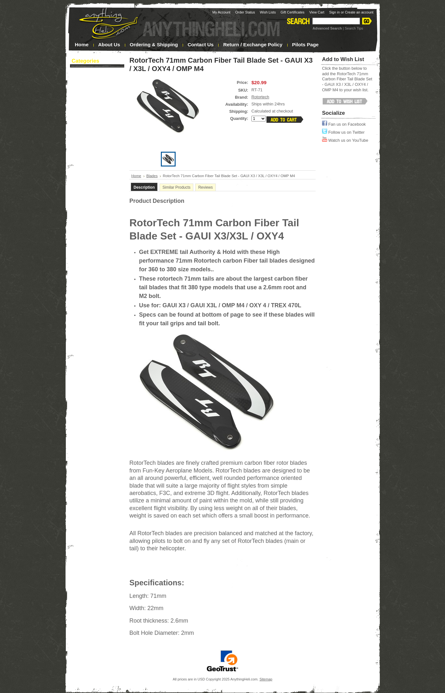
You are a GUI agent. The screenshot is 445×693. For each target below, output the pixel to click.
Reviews (205, 187)
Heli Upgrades (95, 139)
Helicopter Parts (95, 130)
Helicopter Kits (95, 122)
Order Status (245, 12)
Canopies (95, 97)
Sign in (334, 12)
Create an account (359, 12)
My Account (221, 12)
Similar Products (176, 187)
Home (136, 176)
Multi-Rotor (95, 147)
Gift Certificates (292, 12)
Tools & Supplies (95, 155)
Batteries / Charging (95, 80)
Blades (95, 89)
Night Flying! (88, 105)
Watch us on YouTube (345, 140)
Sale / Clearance (92, 163)
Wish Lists (268, 12)
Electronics (95, 114)
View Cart (316, 12)
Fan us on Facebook (344, 124)
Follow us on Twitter (343, 132)
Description (144, 187)
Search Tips (354, 28)
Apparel (95, 72)
